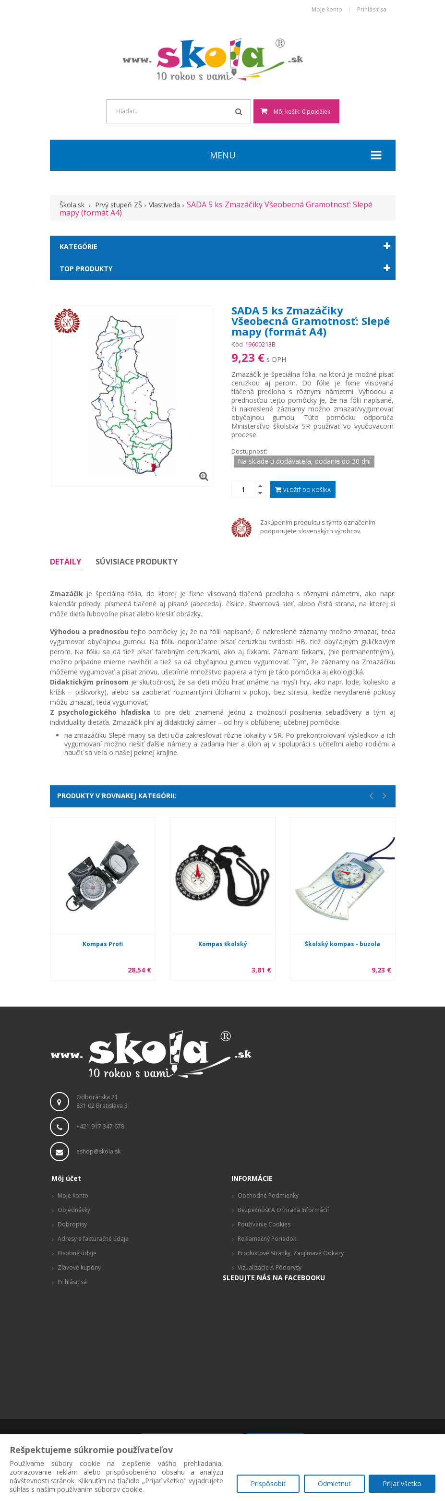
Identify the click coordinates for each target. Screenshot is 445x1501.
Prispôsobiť (266, 1484)
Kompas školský (222, 944)
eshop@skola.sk (98, 1151)
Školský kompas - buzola (342, 944)
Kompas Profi (103, 944)
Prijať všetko (402, 1484)
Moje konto (327, 10)
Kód (237, 344)
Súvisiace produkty (137, 561)
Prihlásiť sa (371, 10)
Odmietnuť (333, 1484)
